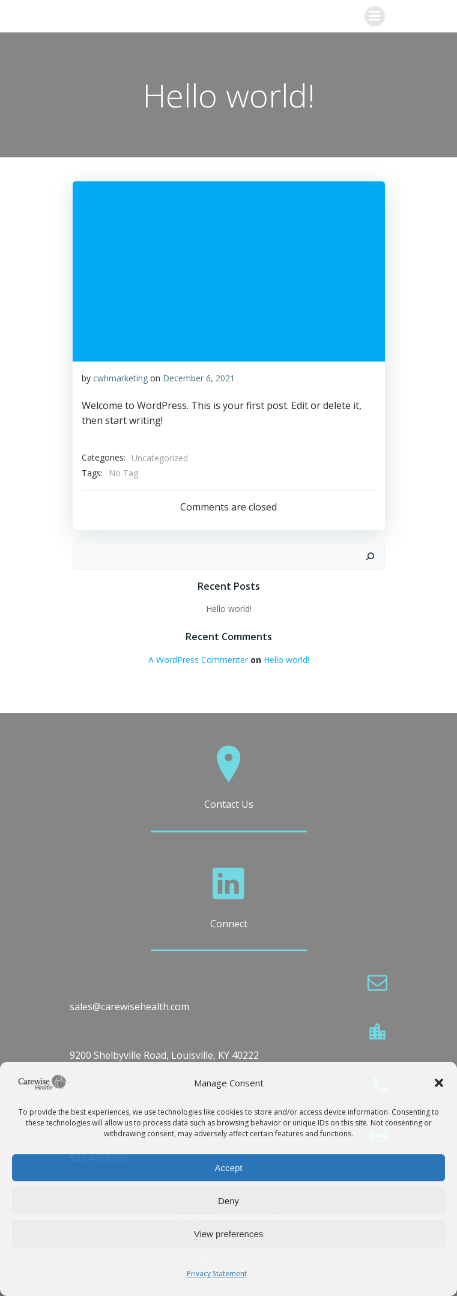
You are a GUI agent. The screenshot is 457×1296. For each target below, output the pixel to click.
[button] (439, 1083)
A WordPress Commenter (198, 659)
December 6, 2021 (199, 378)
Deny (228, 1201)
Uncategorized (160, 458)
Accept (229, 1168)
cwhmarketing (120, 378)
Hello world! (229, 608)
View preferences (229, 1234)
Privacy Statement (217, 1273)
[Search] (370, 556)
